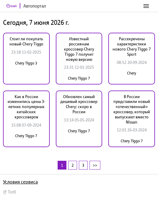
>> (95, 165)
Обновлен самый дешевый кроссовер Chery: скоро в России (78, 104)
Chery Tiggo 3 (26, 63)
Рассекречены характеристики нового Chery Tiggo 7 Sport (132, 46)
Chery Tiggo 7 (79, 78)
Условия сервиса (20, 182)
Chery (131, 73)
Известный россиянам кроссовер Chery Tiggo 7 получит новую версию (79, 48)
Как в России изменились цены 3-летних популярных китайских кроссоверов (26, 106)
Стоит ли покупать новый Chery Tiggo (26, 41)
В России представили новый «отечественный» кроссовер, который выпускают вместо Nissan (131, 109)
